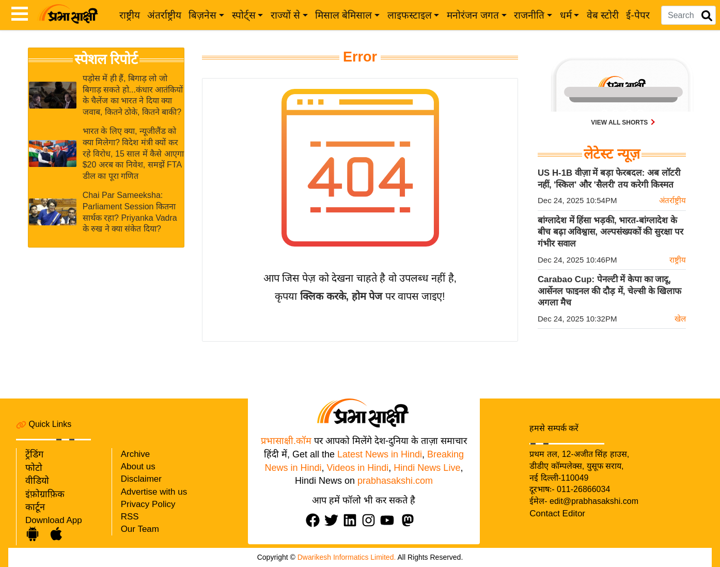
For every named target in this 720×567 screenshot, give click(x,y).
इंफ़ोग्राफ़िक (45, 494)
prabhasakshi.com (395, 481)
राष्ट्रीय (129, 15)
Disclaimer (141, 479)
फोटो (33, 468)
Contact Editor (557, 513)
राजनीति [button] (529, 15)
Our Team (140, 529)
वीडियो (37, 481)
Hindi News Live (427, 468)
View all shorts (620, 122)
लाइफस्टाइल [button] (409, 15)
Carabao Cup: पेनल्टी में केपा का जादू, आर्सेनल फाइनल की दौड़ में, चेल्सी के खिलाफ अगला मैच (609, 291)
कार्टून (35, 507)
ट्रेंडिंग (34, 454)
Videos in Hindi (358, 468)
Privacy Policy (148, 504)
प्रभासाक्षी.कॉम (286, 441)
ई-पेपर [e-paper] (637, 15)
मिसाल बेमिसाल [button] (343, 15)
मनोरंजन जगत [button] (473, 15)
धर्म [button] (566, 15)
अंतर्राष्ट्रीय (164, 15)
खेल (680, 318)
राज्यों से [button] (285, 15)
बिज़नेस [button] (202, 15)
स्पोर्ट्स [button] (244, 15)
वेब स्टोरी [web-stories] (603, 15)
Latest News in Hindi (379, 454)
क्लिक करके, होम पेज (341, 296)
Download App (53, 520)
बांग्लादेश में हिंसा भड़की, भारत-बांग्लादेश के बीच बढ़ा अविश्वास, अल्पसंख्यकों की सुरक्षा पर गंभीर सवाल (610, 232)
